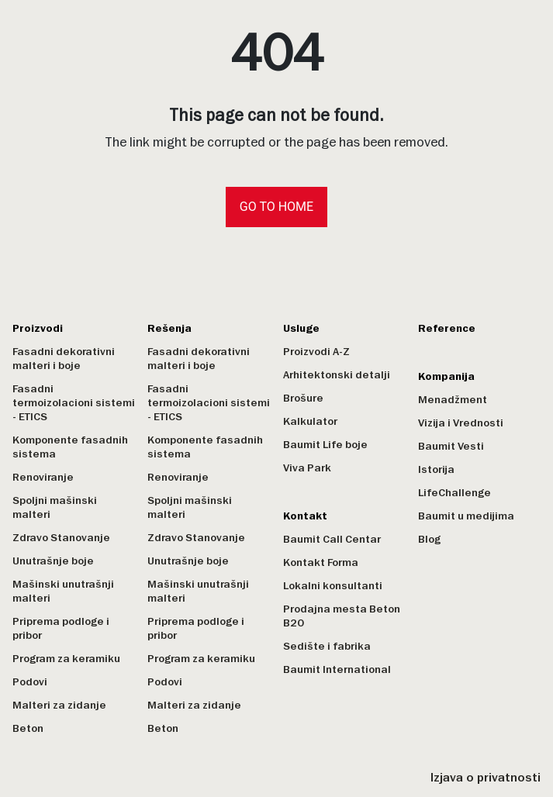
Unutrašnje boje (53, 561)
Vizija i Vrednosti (460, 423)
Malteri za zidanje (59, 705)
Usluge (301, 328)
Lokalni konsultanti (332, 585)
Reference (446, 328)
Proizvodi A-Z (316, 351)
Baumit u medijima (466, 516)
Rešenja (169, 328)
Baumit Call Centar (332, 539)
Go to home (276, 206)
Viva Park (307, 467)
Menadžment (452, 399)
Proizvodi (37, 328)
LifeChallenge (454, 492)
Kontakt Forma (320, 562)
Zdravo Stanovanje (61, 537)
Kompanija (446, 376)
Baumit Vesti (451, 446)
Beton (27, 728)
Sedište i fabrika (327, 646)
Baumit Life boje (325, 444)
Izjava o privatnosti (485, 777)
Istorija (436, 469)
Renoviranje (43, 477)
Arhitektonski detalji (336, 374)
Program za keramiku (66, 658)
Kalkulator (310, 421)
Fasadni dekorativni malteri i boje (63, 358)
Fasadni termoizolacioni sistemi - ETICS (73, 402)
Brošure (303, 398)
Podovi (29, 681)
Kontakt (305, 516)
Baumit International (337, 669)
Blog (429, 539)
